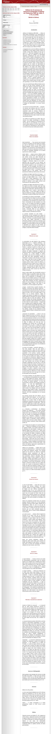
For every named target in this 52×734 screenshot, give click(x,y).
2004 (13, 9)
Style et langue (6, 43)
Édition (5, 51)
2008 (3, 9)
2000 (6, 11)
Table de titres (6, 30)
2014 (6, 8)
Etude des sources (7, 42)
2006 (8, 9)
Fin (3, 27)
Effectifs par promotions (8, 31)
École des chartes (25, 6)
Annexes (4, 47)
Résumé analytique (7, 41)
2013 (8, 8)
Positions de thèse (7, 6)
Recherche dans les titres (8, 13)
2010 (16, 8)
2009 (18, 8)
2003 (16, 9)
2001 (3, 11)
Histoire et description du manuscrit (10, 44)
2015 (3, 8)
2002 (18, 9)
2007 (6, 9)
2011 (13, 8)
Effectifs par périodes (7, 33)
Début (4, 26)
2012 (11, 8)
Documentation (43, 4)
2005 (11, 9)
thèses (32, 6)
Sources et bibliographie (8, 49)
